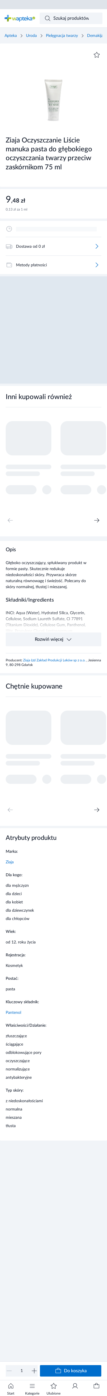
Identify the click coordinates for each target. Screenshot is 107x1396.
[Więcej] (96, 246)
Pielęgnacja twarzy (62, 36)
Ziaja (10, 862)
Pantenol (13, 1013)
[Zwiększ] (34, 1371)
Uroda (31, 36)
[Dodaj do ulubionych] (96, 55)
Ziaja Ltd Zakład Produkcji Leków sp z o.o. (54, 660)
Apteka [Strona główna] (11, 36)
